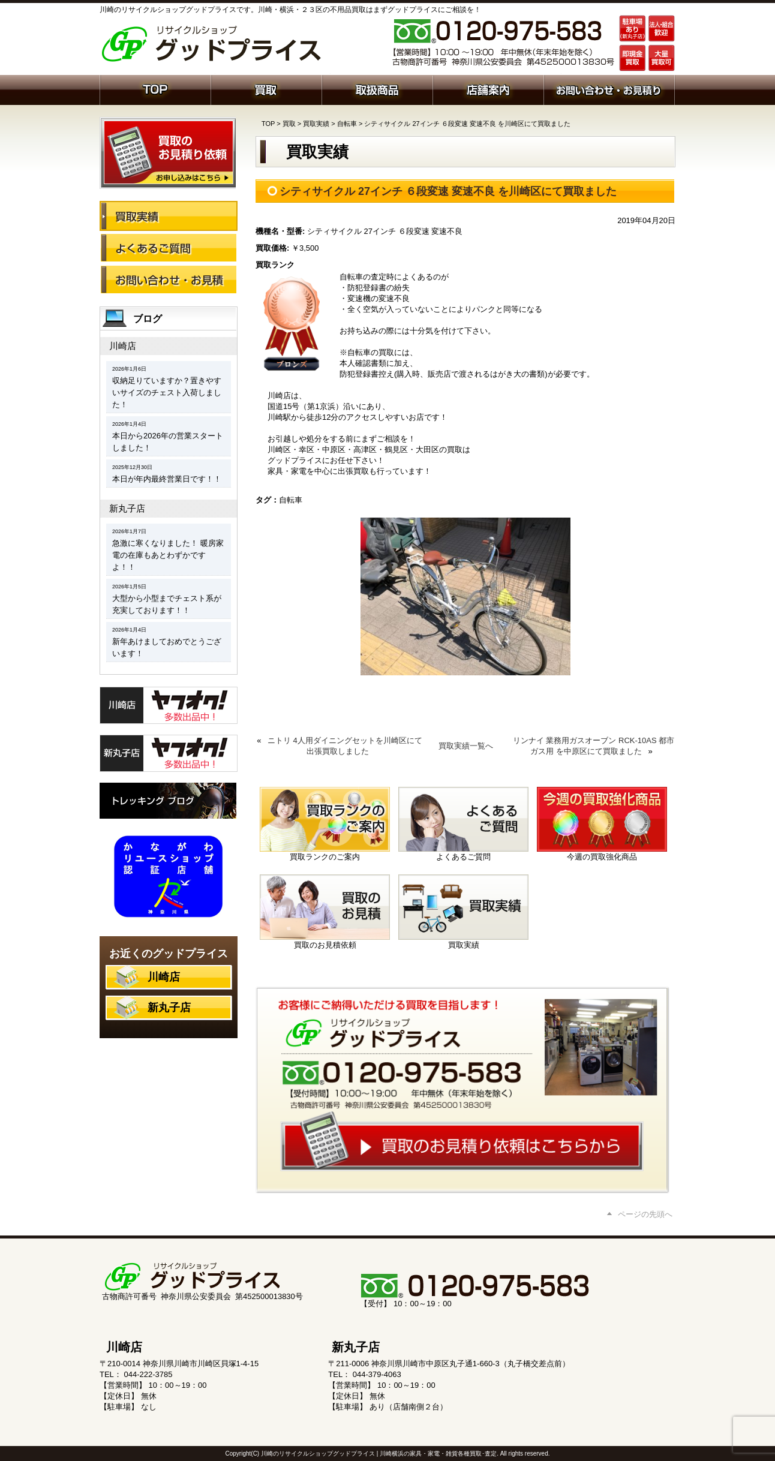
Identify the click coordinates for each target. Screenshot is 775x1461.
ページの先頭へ (645, 1214)
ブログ (147, 319)
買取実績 (316, 123)
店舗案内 (487, 89)
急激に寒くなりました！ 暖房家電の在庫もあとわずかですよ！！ (168, 555)
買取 (266, 89)
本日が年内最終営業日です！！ (166, 478)
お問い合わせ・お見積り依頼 (609, 89)
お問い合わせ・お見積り (169, 279)
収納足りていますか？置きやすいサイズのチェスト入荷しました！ (166, 392)
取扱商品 (377, 89)
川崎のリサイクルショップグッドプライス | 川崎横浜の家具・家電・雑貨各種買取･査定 (379, 1453)
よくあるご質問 (169, 248)
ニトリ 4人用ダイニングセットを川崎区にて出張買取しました (345, 746)
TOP (268, 123)
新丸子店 (127, 508)
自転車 (347, 123)
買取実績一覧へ (465, 745)
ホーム (155, 89)
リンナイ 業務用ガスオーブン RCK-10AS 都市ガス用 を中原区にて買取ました (593, 746)
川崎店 (122, 346)
